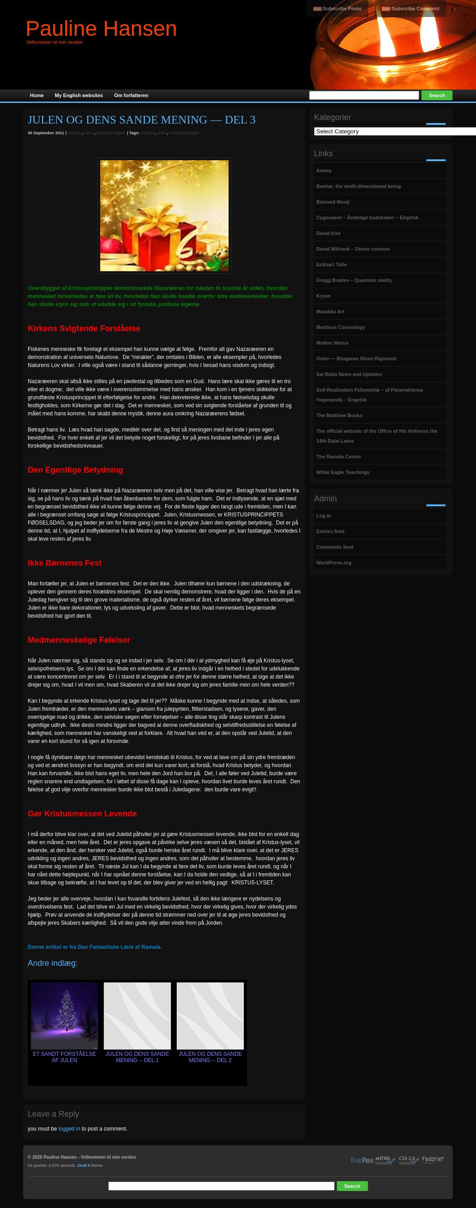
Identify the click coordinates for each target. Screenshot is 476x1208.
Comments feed (334, 547)
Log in (323, 515)
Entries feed (330, 531)
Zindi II (83, 1165)
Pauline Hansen (101, 28)
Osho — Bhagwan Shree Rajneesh (356, 358)
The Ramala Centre (338, 456)
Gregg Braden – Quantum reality (354, 280)
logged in (70, 1129)
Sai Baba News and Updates (349, 374)
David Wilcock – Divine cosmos (353, 249)
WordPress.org (334, 562)
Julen (162, 133)
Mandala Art (330, 311)
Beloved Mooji (333, 202)
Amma (324, 170)
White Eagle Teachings (343, 472)
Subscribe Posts (342, 8)
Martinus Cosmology (340, 327)
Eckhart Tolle (331, 264)
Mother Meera (332, 343)
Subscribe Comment (415, 8)
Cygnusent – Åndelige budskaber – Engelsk (367, 217)
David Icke (328, 233)
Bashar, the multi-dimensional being (358, 186)
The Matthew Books (339, 415)
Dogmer (75, 133)
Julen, (88, 133)
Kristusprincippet (184, 133)
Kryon (323, 296)
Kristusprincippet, (110, 133)
